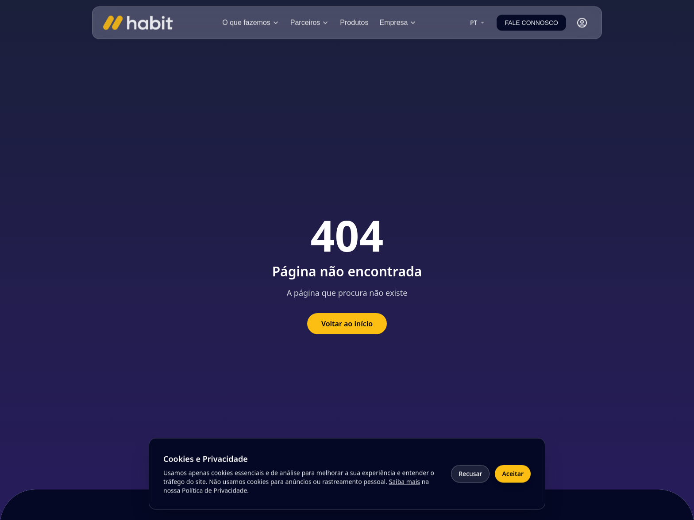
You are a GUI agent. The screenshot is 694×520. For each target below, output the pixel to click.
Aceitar (513, 478)
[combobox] (478, 22)
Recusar (470, 478)
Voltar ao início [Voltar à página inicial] (347, 324)
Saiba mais (404, 486)
